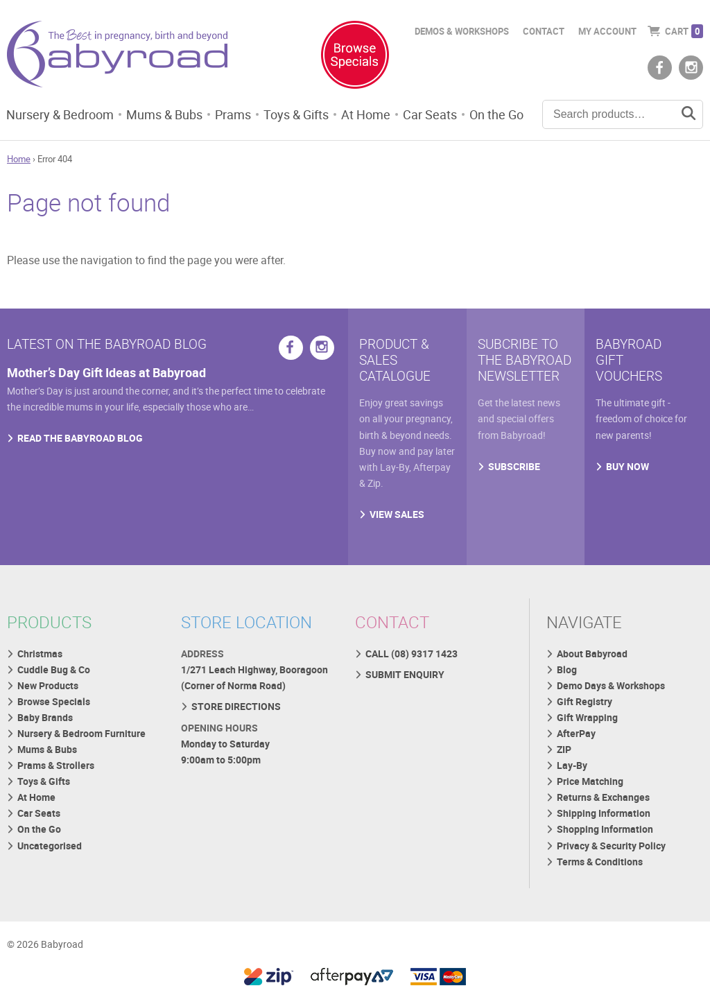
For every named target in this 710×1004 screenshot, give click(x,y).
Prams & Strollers (55, 765)
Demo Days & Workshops (611, 685)
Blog (567, 669)
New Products (47, 685)
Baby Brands (45, 717)
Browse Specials (53, 701)
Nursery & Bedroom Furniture (81, 733)
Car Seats (430, 114)
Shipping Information (603, 813)
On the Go (496, 114)
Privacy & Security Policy (611, 845)
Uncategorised (49, 845)
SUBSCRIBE (514, 466)
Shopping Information (605, 829)
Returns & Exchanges (603, 797)
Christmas (39, 653)
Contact (543, 31)
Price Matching (590, 781)
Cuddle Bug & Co (53, 669)
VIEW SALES (397, 514)
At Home (365, 114)
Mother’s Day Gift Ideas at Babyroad (106, 372)
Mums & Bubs (164, 114)
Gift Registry (584, 701)
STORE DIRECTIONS (236, 706)
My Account (607, 31)
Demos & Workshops (462, 31)
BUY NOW (627, 466)
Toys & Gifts (296, 114)
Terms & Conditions (600, 861)
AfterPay (576, 733)
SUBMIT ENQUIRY (404, 674)
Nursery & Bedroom (60, 114)
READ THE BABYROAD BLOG (80, 437)
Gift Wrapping (587, 717)
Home (19, 159)
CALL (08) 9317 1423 (411, 653)
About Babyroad (592, 653)
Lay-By (572, 765)
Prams (233, 114)
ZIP (564, 749)
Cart (684, 31)
